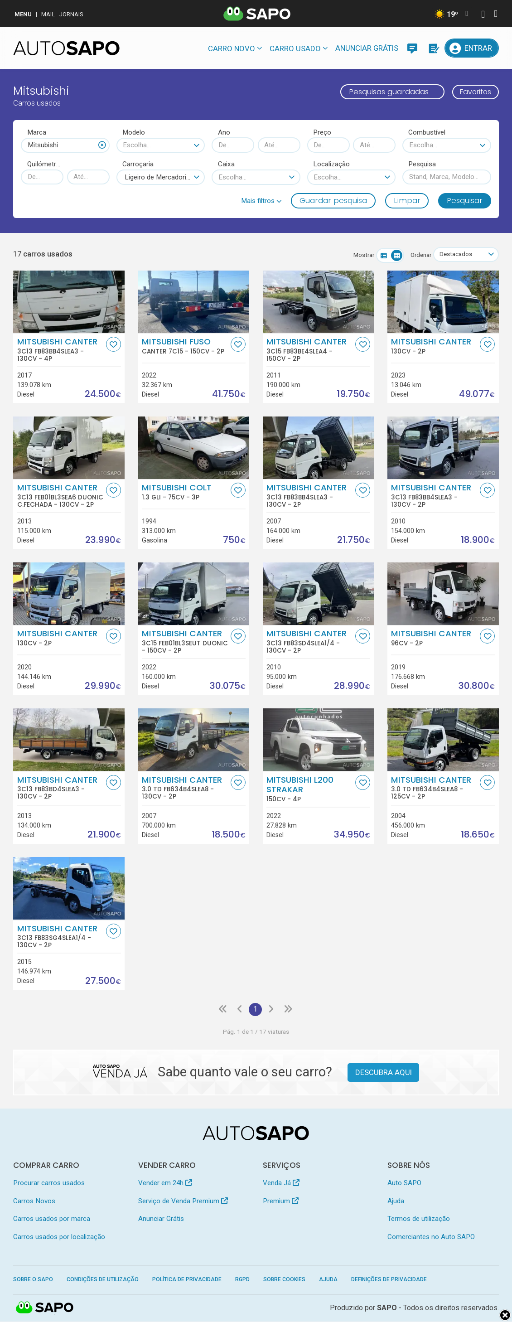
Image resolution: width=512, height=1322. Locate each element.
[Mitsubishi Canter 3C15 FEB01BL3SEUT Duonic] (194, 593)
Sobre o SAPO (33, 1280)
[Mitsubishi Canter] (443, 302)
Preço (322, 132)
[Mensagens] (412, 48)
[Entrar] (471, 48)
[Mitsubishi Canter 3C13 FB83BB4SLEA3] (69, 302)
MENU (23, 14)
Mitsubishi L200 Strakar (309, 789)
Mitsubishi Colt (185, 492)
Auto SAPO (404, 1184)
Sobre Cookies (284, 1280)
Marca (36, 132)
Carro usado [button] (295, 48)
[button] (261, 201)
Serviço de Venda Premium (183, 1201)
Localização (331, 164)
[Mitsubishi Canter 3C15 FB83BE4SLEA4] (318, 302)
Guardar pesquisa (333, 200)
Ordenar (419, 255)
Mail (48, 14)
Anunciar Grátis (366, 48)
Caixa (226, 164)
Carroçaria (138, 164)
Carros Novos (34, 1201)
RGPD (242, 1280)
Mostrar (362, 255)
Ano (224, 132)
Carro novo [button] (231, 48)
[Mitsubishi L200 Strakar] (318, 739)
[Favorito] (113, 344)
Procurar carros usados (49, 1184)
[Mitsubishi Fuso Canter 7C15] (194, 302)
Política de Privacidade (187, 1280)
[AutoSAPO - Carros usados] (66, 48)
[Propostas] (433, 48)
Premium (281, 1201)
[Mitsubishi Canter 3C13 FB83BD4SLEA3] (69, 739)
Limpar (407, 200)
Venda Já (281, 1184)
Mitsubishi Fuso (185, 346)
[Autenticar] (483, 15)
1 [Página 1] (255, 1009)
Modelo (133, 132)
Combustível (426, 132)
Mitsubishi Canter (60, 350)
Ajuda (395, 1201)
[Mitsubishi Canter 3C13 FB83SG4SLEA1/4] (69, 888)
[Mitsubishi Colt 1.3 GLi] (194, 447)
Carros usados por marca (51, 1219)
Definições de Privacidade (389, 1280)
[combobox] (65, 145)
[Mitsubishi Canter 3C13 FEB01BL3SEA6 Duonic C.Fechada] (69, 447)
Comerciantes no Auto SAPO (431, 1237)
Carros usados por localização (59, 1237)
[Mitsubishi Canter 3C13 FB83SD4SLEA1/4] (318, 593)
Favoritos (473, 91)
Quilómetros (45, 164)
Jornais (71, 14)
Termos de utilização (418, 1219)
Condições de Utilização (103, 1280)
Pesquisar (465, 200)
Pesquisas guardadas (384, 91)
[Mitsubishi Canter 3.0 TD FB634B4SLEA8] (194, 739)
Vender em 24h (165, 1184)
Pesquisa (422, 164)
